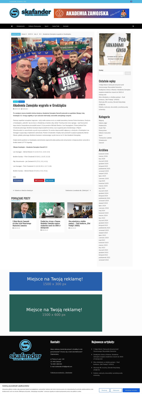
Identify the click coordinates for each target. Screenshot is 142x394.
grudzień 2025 (103, 163)
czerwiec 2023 (104, 238)
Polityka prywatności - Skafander (61, 372)
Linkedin (49, 180)
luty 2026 (102, 159)
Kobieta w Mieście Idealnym (24, 190)
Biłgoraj (101, 120)
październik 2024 (104, 198)
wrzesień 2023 (104, 230)
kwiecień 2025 (103, 183)
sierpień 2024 (103, 203)
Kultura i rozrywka (104, 133)
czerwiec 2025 (104, 178)
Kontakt (65, 26)
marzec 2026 (103, 156)
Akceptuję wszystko (131, 390)
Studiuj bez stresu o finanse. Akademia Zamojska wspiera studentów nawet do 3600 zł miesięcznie (51, 224)
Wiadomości (21, 26)
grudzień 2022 (103, 252)
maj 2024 (102, 210)
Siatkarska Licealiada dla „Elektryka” (77, 190)
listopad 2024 (103, 196)
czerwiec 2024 (104, 208)
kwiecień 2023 (103, 242)
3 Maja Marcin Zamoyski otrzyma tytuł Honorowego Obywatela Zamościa (22, 223)
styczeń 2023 (103, 250)
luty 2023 (102, 247)
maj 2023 (102, 240)
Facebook (131, 1)
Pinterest (39, 180)
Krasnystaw (103, 130)
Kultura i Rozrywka (35, 26)
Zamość (21, 102)
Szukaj (101, 70)
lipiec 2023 (102, 235)
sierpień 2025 (103, 173)
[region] (71, 388)
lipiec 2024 (102, 205)
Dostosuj (104, 390)
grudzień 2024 (103, 193)
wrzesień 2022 (104, 260)
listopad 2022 (103, 255)
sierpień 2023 (103, 233)
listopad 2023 (103, 225)
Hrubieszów (103, 125)
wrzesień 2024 (104, 200)
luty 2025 (102, 188)
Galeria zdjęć (103, 123)
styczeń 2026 (103, 161)
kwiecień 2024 (103, 213)
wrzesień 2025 (104, 171)
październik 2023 (104, 228)
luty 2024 (102, 218)
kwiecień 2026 (103, 154)
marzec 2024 (103, 215)
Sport (46, 26)
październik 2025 (104, 168)
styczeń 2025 (103, 191)
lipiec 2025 (102, 176)
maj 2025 (102, 181)
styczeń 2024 (103, 220)
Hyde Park (55, 26)
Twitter (28, 180)
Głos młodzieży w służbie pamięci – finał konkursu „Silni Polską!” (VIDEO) (79, 223)
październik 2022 (104, 257)
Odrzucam (116, 390)
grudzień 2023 (103, 223)
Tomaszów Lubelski (105, 138)
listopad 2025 (103, 166)
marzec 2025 (103, 186)
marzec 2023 (103, 245)
